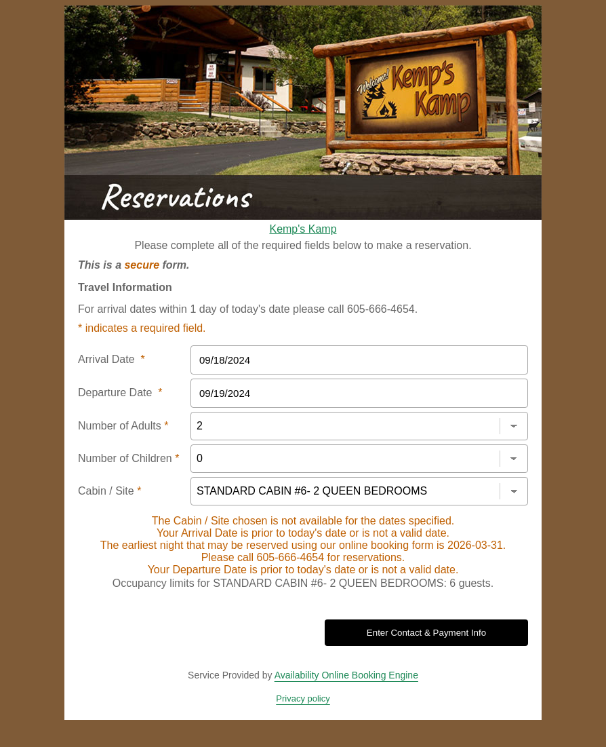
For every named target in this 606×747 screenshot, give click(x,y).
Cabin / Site (109, 491)
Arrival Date (111, 359)
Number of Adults (123, 426)
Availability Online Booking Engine (346, 675)
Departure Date (120, 392)
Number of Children (128, 458)
